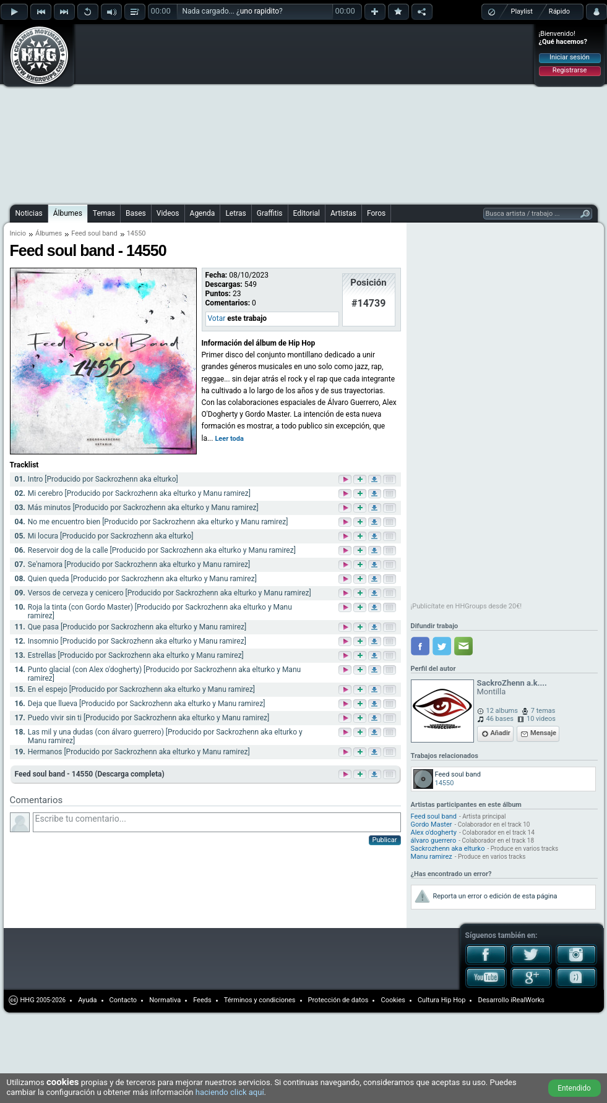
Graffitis (270, 213)
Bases (136, 213)
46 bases (500, 719)
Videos (168, 213)
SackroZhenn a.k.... (512, 683)
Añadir (500, 733)
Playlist (522, 11)
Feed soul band (94, 233)
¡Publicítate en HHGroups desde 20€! (466, 606)
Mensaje (543, 733)
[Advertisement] (251, 112)
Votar (217, 318)
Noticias (29, 213)
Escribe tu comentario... (217, 822)
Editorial (306, 213)
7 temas (543, 711)
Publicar (384, 840)
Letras (235, 213)
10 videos (541, 719)
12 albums (502, 711)
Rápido (559, 11)
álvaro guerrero (434, 841)
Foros (376, 213)
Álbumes (67, 213)
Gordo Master (431, 824)
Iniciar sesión (569, 57)
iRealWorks (527, 1000)
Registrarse (570, 70)
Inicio (18, 233)
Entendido (574, 1088)
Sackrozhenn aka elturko (448, 849)
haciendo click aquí (230, 1092)
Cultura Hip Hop (442, 1000)
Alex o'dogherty (434, 832)
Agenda (202, 213)
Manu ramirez (431, 857)
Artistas (343, 213)
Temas (104, 213)
